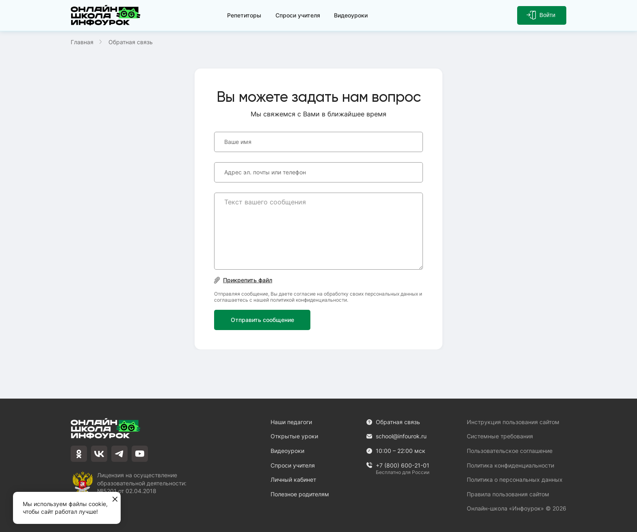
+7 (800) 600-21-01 (397, 466)
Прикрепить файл (243, 280)
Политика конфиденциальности (510, 465)
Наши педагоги (291, 421)
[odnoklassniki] (79, 454)
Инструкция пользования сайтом (513, 421)
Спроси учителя (297, 15)
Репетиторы (244, 15)
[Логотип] (107, 15)
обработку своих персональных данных (371, 294)
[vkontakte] (99, 454)
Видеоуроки (351, 15)
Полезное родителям (300, 494)
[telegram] (119, 454)
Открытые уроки (294, 436)
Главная (82, 42)
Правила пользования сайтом (508, 494)
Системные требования (500, 436)
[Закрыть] (115, 499)
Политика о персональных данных (515, 479)
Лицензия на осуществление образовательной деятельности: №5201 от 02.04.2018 (141, 482)
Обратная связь (393, 421)
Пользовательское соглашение (509, 450)
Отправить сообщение (262, 319)
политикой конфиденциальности (308, 300)
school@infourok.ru (396, 436)
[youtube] (140, 454)
